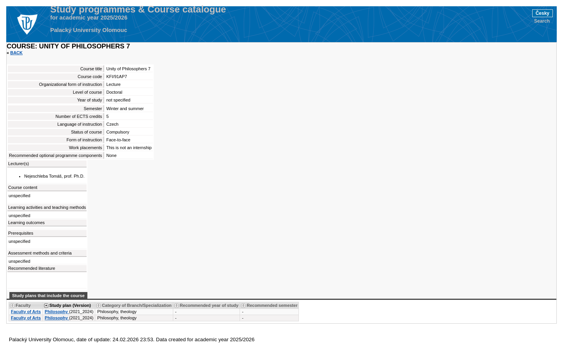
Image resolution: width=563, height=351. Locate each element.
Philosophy (57, 311)
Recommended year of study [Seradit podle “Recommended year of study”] (209, 305)
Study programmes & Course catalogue (138, 9)
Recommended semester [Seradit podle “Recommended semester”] (272, 305)
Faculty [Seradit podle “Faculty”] (23, 305)
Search (542, 21)
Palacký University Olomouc (88, 30)
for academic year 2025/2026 (89, 17)
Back (16, 52)
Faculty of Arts (26, 311)
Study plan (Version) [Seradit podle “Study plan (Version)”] (70, 305)
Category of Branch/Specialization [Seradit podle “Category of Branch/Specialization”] (136, 305)
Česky (542, 13)
